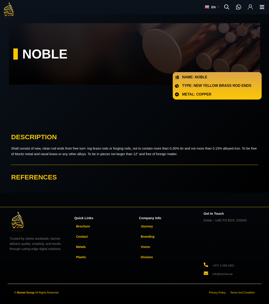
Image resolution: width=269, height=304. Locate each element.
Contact (82, 236)
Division (147, 257)
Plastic (81, 257)
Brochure (83, 226)
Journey (147, 226)
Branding (147, 236)
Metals (81, 247)
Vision (145, 247)
